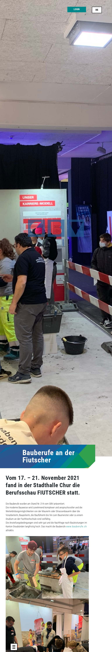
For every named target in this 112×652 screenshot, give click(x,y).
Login (77, 9)
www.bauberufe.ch (76, 526)
